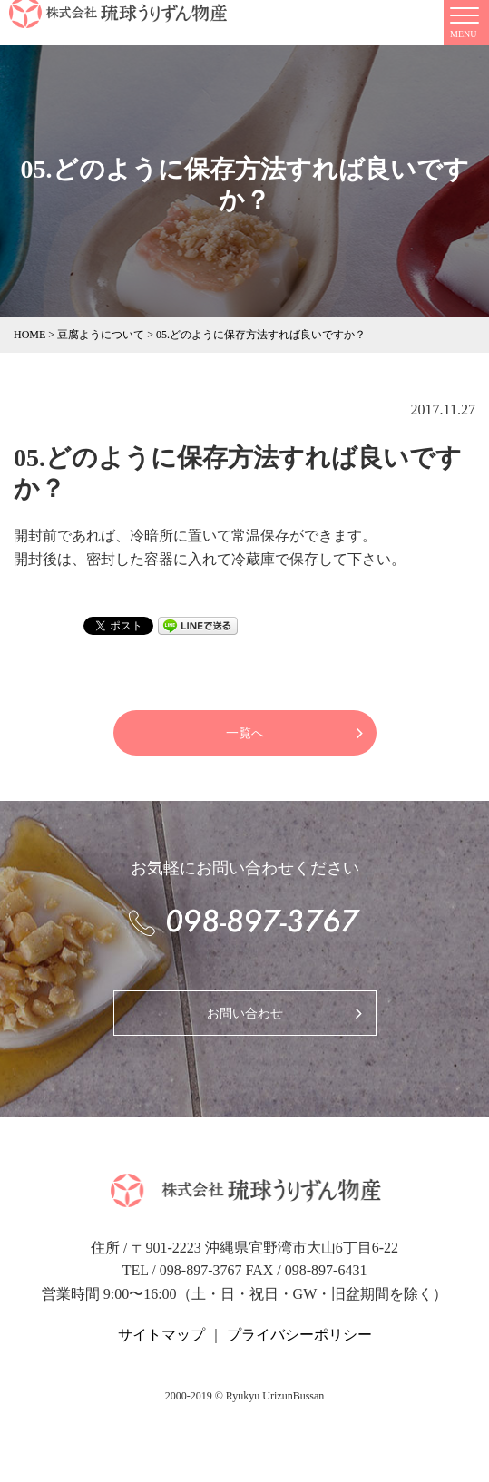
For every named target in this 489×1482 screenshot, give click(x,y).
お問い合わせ (245, 1013)
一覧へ (245, 733)
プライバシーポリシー (299, 1334)
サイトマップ (161, 1334)
